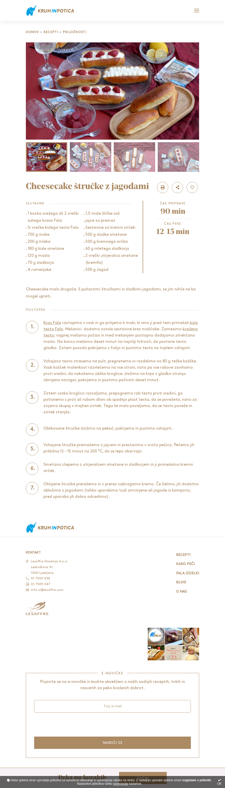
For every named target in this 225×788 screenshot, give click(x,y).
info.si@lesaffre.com (47, 589)
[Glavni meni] (196, 10)
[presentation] (72, 724)
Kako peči (185, 564)
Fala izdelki (187, 573)
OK (219, 782)
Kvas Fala (52, 323)
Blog (181, 582)
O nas (181, 591)
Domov (32, 32)
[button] (162, 187)
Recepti (51, 32)
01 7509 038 (40, 578)
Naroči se (112, 742)
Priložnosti (75, 32)
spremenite (120, 783)
